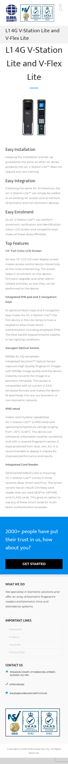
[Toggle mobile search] (61, 9)
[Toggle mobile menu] (61, 5)
